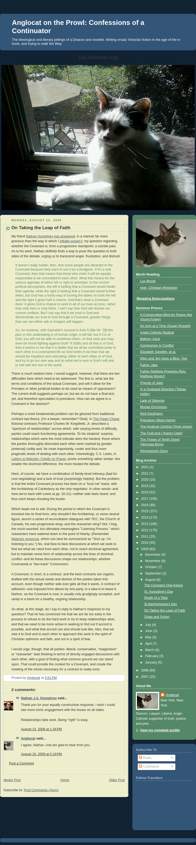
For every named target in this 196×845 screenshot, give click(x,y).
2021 (145, 473)
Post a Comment (21, 763)
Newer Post (12, 780)
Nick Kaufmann (151, 413)
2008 (145, 670)
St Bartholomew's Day (160, 604)
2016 (145, 505)
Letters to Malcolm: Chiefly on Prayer (38, 459)
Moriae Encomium (153, 407)
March (150, 650)
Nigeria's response (25, 539)
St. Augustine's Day (158, 592)
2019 (145, 486)
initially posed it (71, 241)
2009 (145, 549)
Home (64, 780)
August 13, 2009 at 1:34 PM (41, 729)
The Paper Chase (106, 419)
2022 (145, 467)
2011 (145, 536)
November (153, 561)
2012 (145, 530)
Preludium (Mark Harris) (158, 420)
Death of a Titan (156, 598)
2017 (145, 499)
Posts (145, 758)
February (152, 656)
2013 (145, 524)
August (151, 580)
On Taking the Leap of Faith (164, 610)
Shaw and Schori (157, 617)
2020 (145, 479)
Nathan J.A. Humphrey (39, 698)
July (148, 625)
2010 (145, 543)
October (151, 567)
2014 (145, 517)
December (153, 554)
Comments (149, 766)
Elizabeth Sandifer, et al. (158, 352)
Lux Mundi (147, 281)
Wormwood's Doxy (154, 451)
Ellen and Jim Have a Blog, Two (163, 358)
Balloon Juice (150, 339)
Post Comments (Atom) (41, 790)
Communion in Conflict (157, 345)
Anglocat (28, 738)
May (148, 637)
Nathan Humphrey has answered (50, 236)
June (149, 631)
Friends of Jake (151, 383)
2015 (145, 511)
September (153, 573)
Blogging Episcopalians (156, 298)
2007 (145, 677)
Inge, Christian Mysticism (158, 288)
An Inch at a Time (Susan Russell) (165, 326)
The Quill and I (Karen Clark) (161, 433)
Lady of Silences (152, 400)
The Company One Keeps (163, 585)
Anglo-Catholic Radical (157, 332)
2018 (145, 492)
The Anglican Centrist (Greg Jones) (166, 426)
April (149, 643)
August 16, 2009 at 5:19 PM (41, 754)
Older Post (117, 780)
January (151, 662)
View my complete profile (160, 730)
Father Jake (149, 365)
